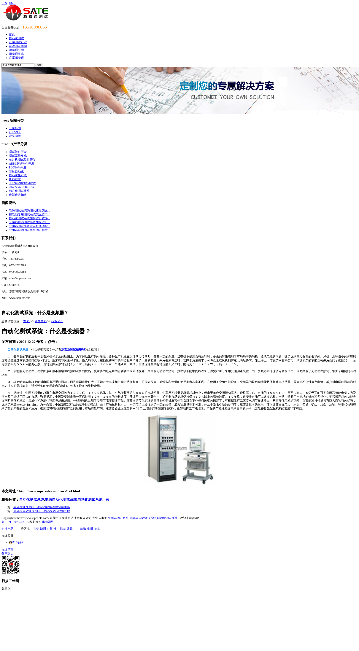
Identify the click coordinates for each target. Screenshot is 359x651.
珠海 (83, 528)
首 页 (26, 321)
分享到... (7, 553)
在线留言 (7, 549)
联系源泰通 (16, 57)
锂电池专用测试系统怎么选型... (29, 214)
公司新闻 (15, 128)
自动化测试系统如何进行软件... (29, 218)
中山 (77, 528)
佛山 (56, 528)
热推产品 (7, 528)
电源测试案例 (18, 46)
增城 (97, 528)
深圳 (43, 528)
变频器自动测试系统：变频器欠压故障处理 (41, 511)
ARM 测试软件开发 (21, 163)
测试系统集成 (18, 155)
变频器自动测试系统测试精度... (29, 230)
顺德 (63, 528)
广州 (50, 528)
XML (12, 3)
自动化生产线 (18, 175)
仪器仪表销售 (18, 194)
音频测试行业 (18, 42)
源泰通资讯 (16, 53)
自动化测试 (16, 38)
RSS (4, 3)
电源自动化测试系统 (61, 500)
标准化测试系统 (19, 190)
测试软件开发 (18, 151)
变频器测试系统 (118, 518)
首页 (12, 34)
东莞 (36, 528)
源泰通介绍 (16, 50)
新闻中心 (41, 321)
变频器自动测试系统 (142, 518)
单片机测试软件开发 (22, 159)
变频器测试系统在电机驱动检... (29, 226)
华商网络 (48, 521)
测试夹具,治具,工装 (21, 187)
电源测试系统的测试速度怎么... (29, 210)
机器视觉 (15, 179)
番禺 (70, 528)
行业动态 (15, 132)
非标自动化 (16, 171)
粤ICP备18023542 (12, 521)
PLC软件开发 (17, 167)
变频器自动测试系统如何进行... (29, 222)
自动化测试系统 (31, 500)
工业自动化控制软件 (22, 183)
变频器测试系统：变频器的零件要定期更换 (41, 507)
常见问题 (15, 136)
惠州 (90, 528)
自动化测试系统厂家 (93, 500)
